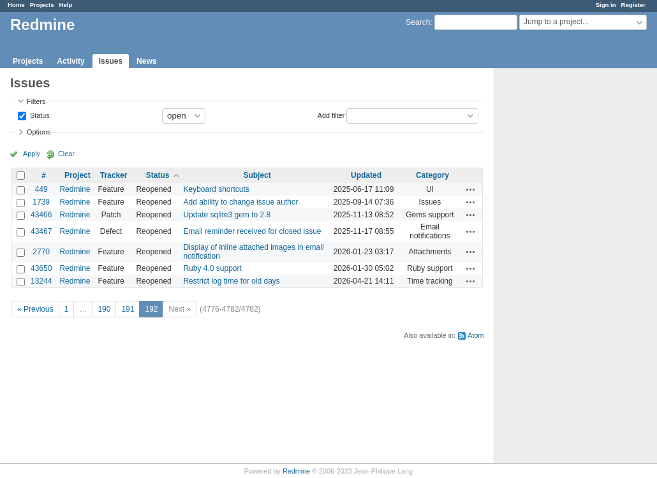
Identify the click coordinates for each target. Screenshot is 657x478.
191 (127, 309)
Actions (471, 189)
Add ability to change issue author (240, 202)
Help (66, 4)
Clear (66, 153)
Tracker (114, 175)
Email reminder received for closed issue (252, 231)
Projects (42, 4)
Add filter (331, 115)
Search (418, 22)
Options (38, 132)
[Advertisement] (558, 268)
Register (633, 4)
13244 (41, 281)
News (146, 61)
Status (39, 115)
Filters (36, 101)
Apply (31, 153)
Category (432, 175)
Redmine (74, 189)
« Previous (35, 309)
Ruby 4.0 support (212, 268)
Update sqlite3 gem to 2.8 (226, 214)
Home (16, 4)
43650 (41, 268)
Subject (256, 175)
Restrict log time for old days (231, 281)
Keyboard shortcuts (216, 189)
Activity (70, 61)
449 (41, 189)
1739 (41, 202)
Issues (110, 61)
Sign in (606, 4)
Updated (366, 175)
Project (77, 175)
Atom (476, 335)
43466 (41, 214)
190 (104, 309)
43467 (41, 231)
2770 (41, 251)
